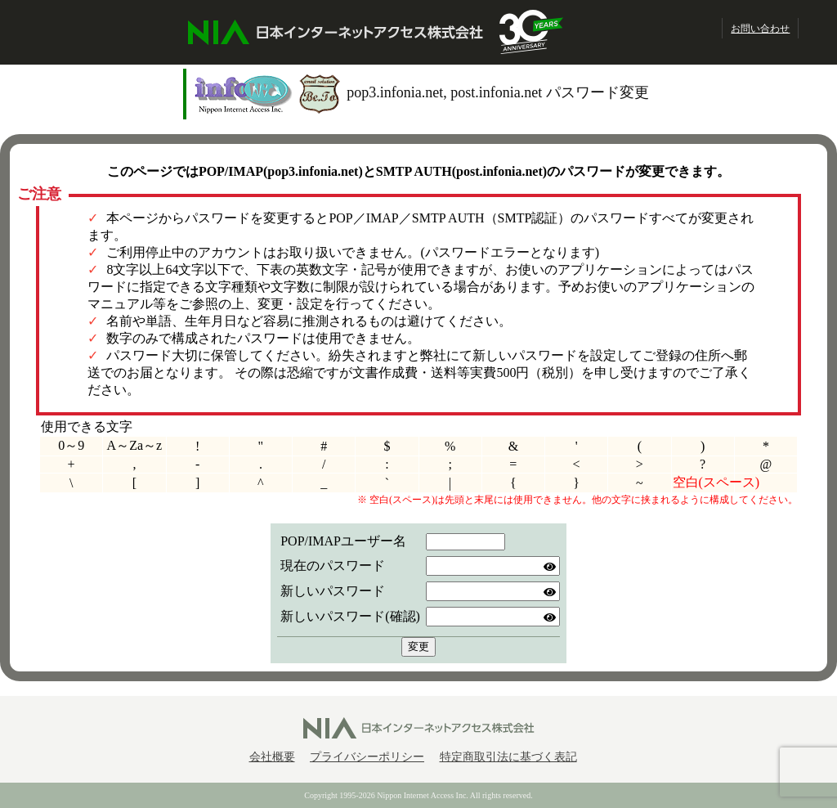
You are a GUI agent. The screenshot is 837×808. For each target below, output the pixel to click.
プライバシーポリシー (367, 757)
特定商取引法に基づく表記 (508, 757)
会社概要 (272, 757)
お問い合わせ (760, 28)
